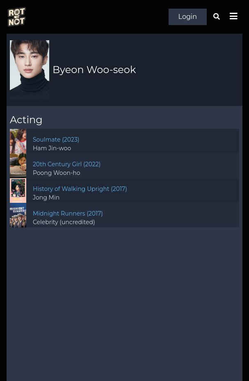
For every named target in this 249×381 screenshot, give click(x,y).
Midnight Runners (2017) (68, 213)
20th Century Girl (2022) (67, 164)
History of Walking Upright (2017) (80, 189)
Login (187, 17)
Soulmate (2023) (56, 139)
